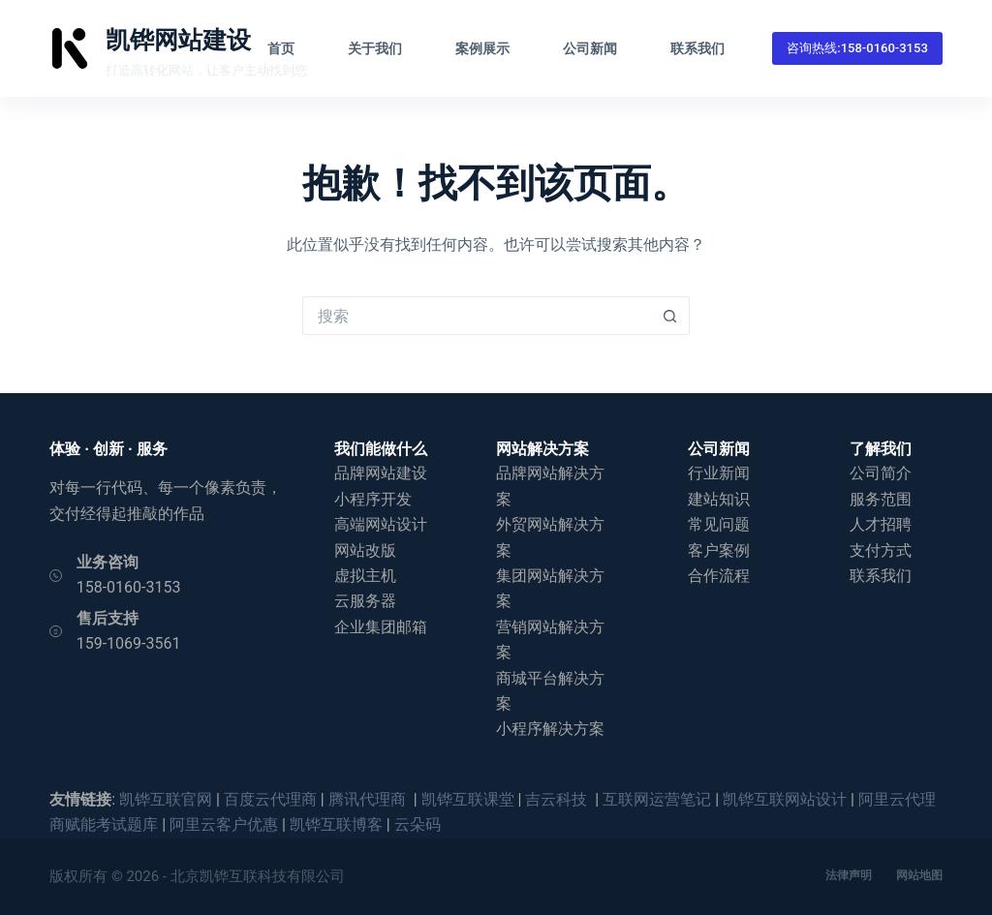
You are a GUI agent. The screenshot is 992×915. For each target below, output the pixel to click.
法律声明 (848, 875)
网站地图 (919, 875)
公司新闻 (590, 48)
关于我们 (375, 48)
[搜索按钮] (670, 315)
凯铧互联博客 (336, 824)
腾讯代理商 (369, 799)
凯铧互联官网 (165, 799)
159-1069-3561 (129, 643)
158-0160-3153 (129, 587)
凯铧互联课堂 (467, 799)
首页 (280, 48)
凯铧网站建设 (178, 40)
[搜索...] (476, 315)
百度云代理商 (270, 799)
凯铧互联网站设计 (785, 799)
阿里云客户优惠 (224, 824)
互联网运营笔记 (657, 799)
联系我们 (697, 48)
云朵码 (417, 824)
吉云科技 (558, 799)
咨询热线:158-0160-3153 (857, 48)
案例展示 (482, 48)
